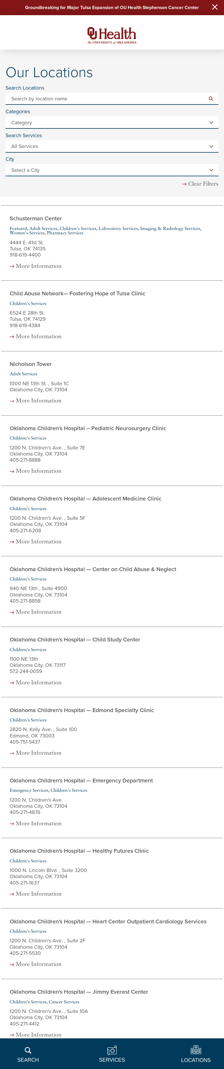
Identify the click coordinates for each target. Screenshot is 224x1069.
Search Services (24, 136)
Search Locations (25, 88)
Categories (18, 112)
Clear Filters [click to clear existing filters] (203, 184)
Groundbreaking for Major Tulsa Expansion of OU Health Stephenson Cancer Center (112, 8)
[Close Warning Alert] (214, 8)
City (10, 160)
